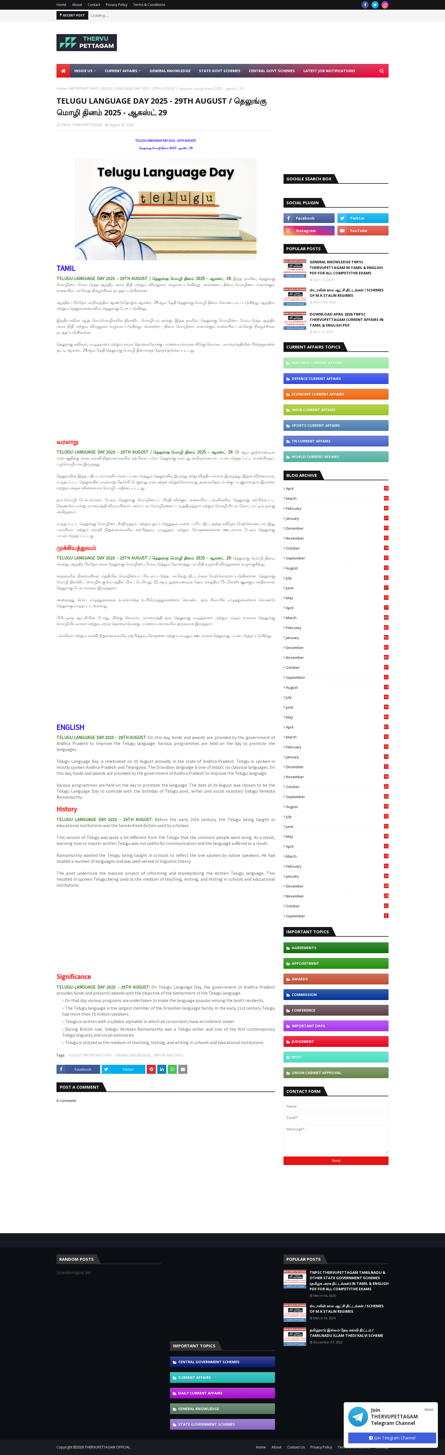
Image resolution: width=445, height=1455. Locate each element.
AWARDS (300, 979)
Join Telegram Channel (392, 1438)
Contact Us (296, 1447)
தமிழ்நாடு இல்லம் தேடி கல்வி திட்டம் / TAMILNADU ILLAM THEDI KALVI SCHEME (346, 1332)
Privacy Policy (116, 4)
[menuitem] (63, 71)
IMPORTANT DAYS (83, 88)
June (337, 587)
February (337, 508)
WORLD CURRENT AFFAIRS (315, 456)
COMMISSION (304, 994)
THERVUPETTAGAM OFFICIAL (107, 1447)
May (337, 597)
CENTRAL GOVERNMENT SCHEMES (209, 1361)
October (337, 548)
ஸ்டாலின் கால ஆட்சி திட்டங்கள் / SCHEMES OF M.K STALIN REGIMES (347, 292)
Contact (94, 4)
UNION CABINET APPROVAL (316, 1072)
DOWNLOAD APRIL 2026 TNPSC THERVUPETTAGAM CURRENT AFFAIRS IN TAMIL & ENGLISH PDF (346, 320)
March (337, 498)
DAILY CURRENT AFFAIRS (200, 1393)
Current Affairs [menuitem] (121, 70)
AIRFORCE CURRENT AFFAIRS (317, 363)
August (337, 568)
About (77, 4)
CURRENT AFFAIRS (194, 1377)
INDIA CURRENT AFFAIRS (314, 409)
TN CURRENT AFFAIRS (311, 441)
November (337, 538)
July (337, 578)
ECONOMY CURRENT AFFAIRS (318, 394)
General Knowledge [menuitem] (170, 70)
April (337, 488)
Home (61, 4)
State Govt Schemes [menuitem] (219, 70)
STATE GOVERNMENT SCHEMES (206, 1424)
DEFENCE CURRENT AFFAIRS (316, 378)
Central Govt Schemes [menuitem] (272, 70)
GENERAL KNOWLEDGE (133, 1055)
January (337, 518)
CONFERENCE (303, 1010)
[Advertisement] (285, 42)
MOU (296, 1057)
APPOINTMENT (305, 963)
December (337, 528)
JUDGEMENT (303, 1041)
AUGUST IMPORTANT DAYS (90, 1055)
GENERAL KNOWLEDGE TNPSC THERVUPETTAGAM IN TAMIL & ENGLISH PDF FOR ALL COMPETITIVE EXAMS (346, 267)
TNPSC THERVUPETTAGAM (81, 124)
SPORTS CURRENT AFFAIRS (316, 425)
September (337, 558)
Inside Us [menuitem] (83, 70)
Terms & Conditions (149, 4)
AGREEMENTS (304, 947)
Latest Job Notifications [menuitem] (329, 70)
